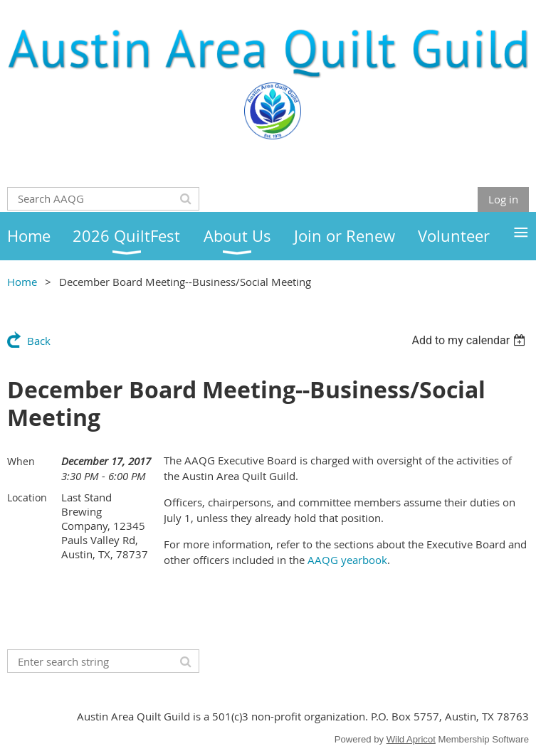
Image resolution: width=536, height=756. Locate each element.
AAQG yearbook (347, 560)
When (21, 461)
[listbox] (470, 340)
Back (39, 341)
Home (22, 282)
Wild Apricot (411, 739)
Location (27, 497)
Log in (503, 199)
